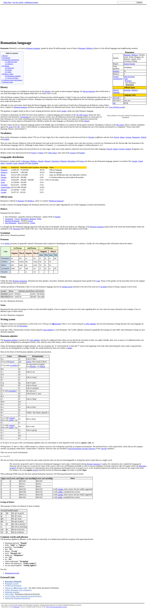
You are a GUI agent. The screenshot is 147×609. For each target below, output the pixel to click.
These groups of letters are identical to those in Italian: (20, 506)
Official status (6, 197)
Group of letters (7, 502)
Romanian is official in (9, 201)
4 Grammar (5, 66)
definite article (67, 287)
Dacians (48, 91)
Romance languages (20, 281)
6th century (120, 125)
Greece (81, 161)
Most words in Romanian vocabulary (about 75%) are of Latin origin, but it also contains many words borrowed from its (44, 137)
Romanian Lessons (12, 583)
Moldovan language (56, 201)
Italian (122, 137)
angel (35, 470)
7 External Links (7, 82)
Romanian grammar (12, 592)
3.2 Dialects (9, 64)
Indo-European (129, 77)
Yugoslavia (55, 161)
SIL (114, 103)
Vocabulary (6, 133)
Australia (21, 163)
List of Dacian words (116, 107)
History (4, 87)
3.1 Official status (11, 62)
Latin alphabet (48, 330)
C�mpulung (56, 324)
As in (2, 243)
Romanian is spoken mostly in (11, 161)
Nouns (3, 277)
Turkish (143, 137)
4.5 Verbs (8, 72)
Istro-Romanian (10, 223)
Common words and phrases (14, 537)
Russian (33, 366)
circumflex (13, 365)
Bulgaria (63, 161)
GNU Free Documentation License (56, 607)
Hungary (47, 161)
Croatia (32, 223)
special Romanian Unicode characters (82, 449)
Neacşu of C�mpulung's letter (16, 588)
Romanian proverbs (12, 573)
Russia (3, 175)
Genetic (116, 77)
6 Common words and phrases (11, 80)
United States (6, 187)
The (2, 340)
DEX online (9, 594)
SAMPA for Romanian (13, 586)
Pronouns (4, 239)
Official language (116, 91)
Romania (82, 48)
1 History (4, 56)
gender (64, 111)
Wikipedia (16, 607)
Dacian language (89, 91)
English (6, 139)
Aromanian (25, 117)
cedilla (11, 420)
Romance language (33, 48)
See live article (18, 2)
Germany (9, 163)
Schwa (28, 362)
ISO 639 (116, 98)
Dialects (3, 209)
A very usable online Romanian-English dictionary (23, 596)
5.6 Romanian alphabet (13, 76)
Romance (128, 81)
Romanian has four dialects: (10, 213)
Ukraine (41, 161)
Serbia (3, 180)
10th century (83, 115)
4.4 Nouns (8, 70)
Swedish (103, 287)
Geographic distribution (12, 157)
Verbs (2, 305)
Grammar (5, 233)
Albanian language (20, 107)
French (116, 137)
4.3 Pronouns (9, 68)
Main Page (7, 2)
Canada (134, 161)
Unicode (104, 449)
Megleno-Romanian (12, 221)
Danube (57, 217)
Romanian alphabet (9, 336)
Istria (20, 223)
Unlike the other (6, 281)
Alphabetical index (31, 2)
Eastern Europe (129, 64)
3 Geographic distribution (10, 60)
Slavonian (16, 229)
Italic (126, 79)
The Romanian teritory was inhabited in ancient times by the (22, 91)
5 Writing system (7, 74)
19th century (52, 153)
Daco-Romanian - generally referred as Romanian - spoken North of (30, 217)
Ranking (116, 71)
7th (77, 115)
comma (11, 418)
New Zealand (33, 163)
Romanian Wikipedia (13, 581)
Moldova (89, 48)
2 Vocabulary (6, 58)
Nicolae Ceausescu (94, 464)
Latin (98, 281)
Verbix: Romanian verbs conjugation (18, 590)
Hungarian (136, 137)
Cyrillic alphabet (90, 324)
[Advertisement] (19, 22)
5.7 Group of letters (11, 78)
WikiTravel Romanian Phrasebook (17, 598)
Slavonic (91, 137)
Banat (87, 121)
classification (118, 79)
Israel (15, 163)
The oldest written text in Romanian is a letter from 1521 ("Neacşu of (25, 324)
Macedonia (72, 161)
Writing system (7, 319)
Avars (11, 127)
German (128, 137)
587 (18, 127)
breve (12, 362)
